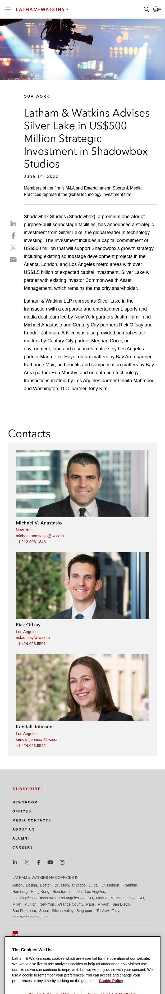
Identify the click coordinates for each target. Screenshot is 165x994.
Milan (16, 904)
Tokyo (117, 911)
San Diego (121, 904)
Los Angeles (27, 631)
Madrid (101, 898)
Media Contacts (31, 820)
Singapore (84, 911)
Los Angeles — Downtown (34, 898)
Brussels (62, 885)
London (75, 891)
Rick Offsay (28, 625)
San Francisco (24, 911)
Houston (59, 891)
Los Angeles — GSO (76, 898)
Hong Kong (40, 891)
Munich (30, 904)
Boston (46, 885)
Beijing (31, 885)
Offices (21, 811)
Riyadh (103, 904)
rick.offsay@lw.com (33, 637)
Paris (90, 904)
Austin (17, 885)
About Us (23, 829)
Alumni (20, 838)
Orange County (70, 904)
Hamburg (20, 891)
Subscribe (27, 789)
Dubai (94, 885)
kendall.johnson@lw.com (37, 739)
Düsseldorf (110, 885)
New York (24, 529)
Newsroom (25, 802)
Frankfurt (129, 885)
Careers (22, 847)
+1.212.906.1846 (31, 541)
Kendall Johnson (34, 727)
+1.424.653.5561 (31, 643)
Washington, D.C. (34, 917)
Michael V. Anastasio (39, 523)
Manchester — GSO (127, 898)
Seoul (44, 911)
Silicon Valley (62, 911)
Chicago (79, 885)
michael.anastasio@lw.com (40, 535)
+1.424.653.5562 (31, 745)
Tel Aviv (103, 911)
